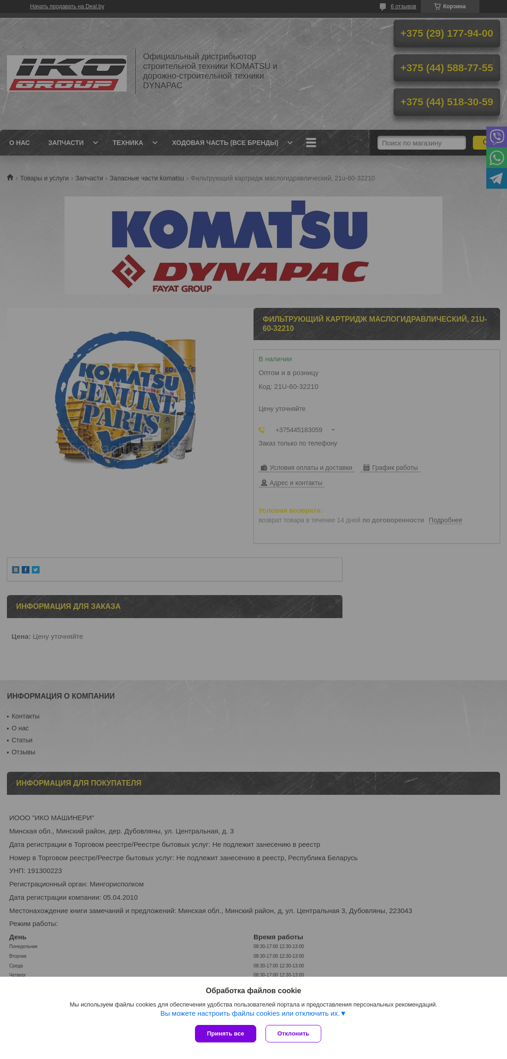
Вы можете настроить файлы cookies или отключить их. (250, 1013)
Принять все (225, 1033)
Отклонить (293, 1033)
